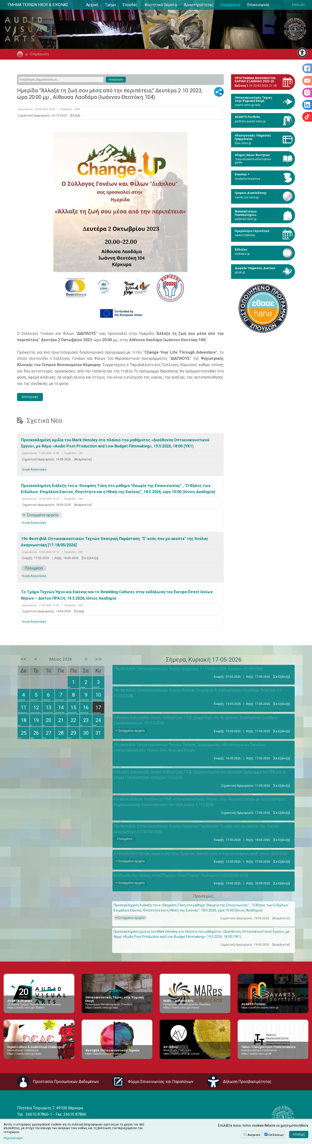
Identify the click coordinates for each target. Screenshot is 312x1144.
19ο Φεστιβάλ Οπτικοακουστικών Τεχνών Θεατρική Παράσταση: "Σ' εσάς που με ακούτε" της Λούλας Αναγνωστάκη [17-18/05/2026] (114, 541)
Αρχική (92, 4)
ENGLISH (298, 5)
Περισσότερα (13, 1138)
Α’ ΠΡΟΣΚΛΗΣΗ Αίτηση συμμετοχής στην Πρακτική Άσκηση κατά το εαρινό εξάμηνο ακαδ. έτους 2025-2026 (200, 853)
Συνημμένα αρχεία (42, 515)
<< (23, 659)
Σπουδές (130, 4)
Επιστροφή (30, 397)
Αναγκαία (253, 1135)
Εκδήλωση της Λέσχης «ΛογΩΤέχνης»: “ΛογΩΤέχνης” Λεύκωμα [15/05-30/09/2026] (181, 875)
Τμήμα (110, 4)
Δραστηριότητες (199, 4)
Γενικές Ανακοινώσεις (34, 469)
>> (98, 659)
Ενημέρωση (230, 4)
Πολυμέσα (34, 568)
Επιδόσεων (276, 1135)
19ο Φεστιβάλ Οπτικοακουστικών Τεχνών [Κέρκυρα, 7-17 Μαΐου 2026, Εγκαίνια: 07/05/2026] (188, 669)
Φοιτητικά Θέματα (161, 4)
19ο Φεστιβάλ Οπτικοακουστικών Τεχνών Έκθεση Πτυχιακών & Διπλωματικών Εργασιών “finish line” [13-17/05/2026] (198, 693)
